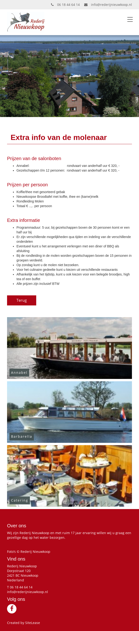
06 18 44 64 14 (65, 4)
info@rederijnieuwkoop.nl (108, 4)
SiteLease (32, 622)
